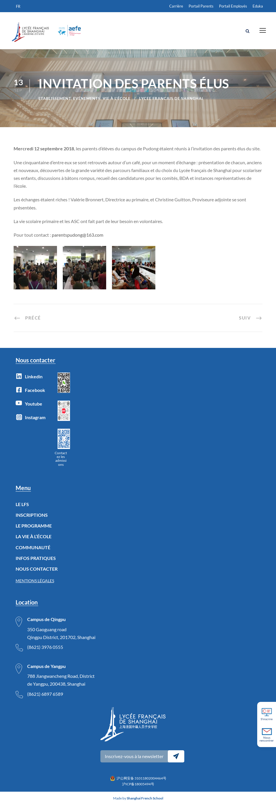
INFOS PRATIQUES (36, 558)
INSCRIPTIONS (32, 515)
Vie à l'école (116, 98)
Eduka (258, 6)
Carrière (176, 6)
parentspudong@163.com (77, 235)
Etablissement (54, 98)
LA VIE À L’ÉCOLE (33, 536)
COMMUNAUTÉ (33, 547)
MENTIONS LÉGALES (35, 580)
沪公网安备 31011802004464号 (141, 778)
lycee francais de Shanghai (171, 98)
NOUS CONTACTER (37, 569)
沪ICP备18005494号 (138, 784)
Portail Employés (233, 6)
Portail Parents (201, 6)
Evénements (86, 98)
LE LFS (22, 504)
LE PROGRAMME (34, 526)
